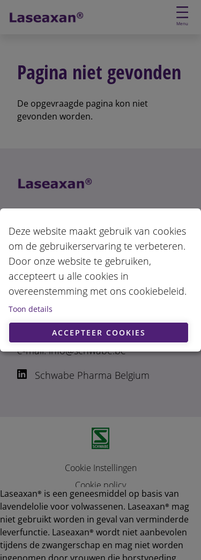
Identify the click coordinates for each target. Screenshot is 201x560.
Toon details (31, 309)
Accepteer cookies (99, 332)
